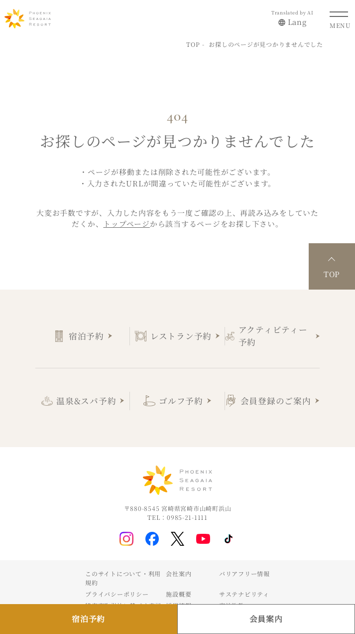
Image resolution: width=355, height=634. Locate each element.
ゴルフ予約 (181, 401)
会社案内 (178, 573)
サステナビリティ (244, 594)
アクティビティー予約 (273, 335)
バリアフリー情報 (244, 573)
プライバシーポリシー (116, 594)
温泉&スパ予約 (86, 401)
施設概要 (178, 594)
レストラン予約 (181, 336)
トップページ (126, 223)
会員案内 (266, 619)
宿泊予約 (86, 336)
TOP (193, 44)
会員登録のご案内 (275, 401)
